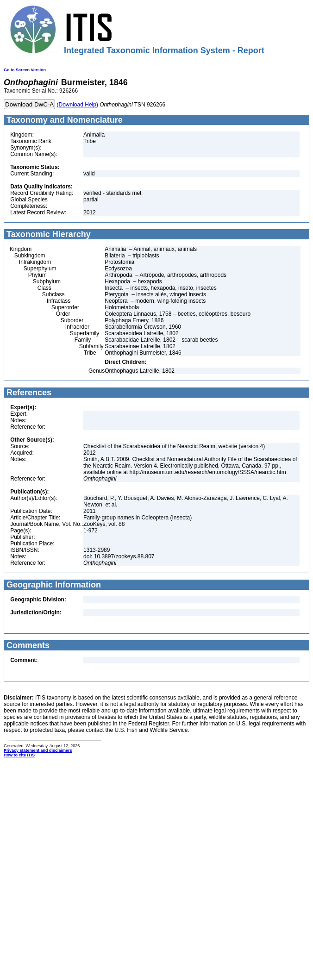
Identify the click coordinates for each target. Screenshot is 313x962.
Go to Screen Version (25, 70)
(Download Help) (77, 104)
